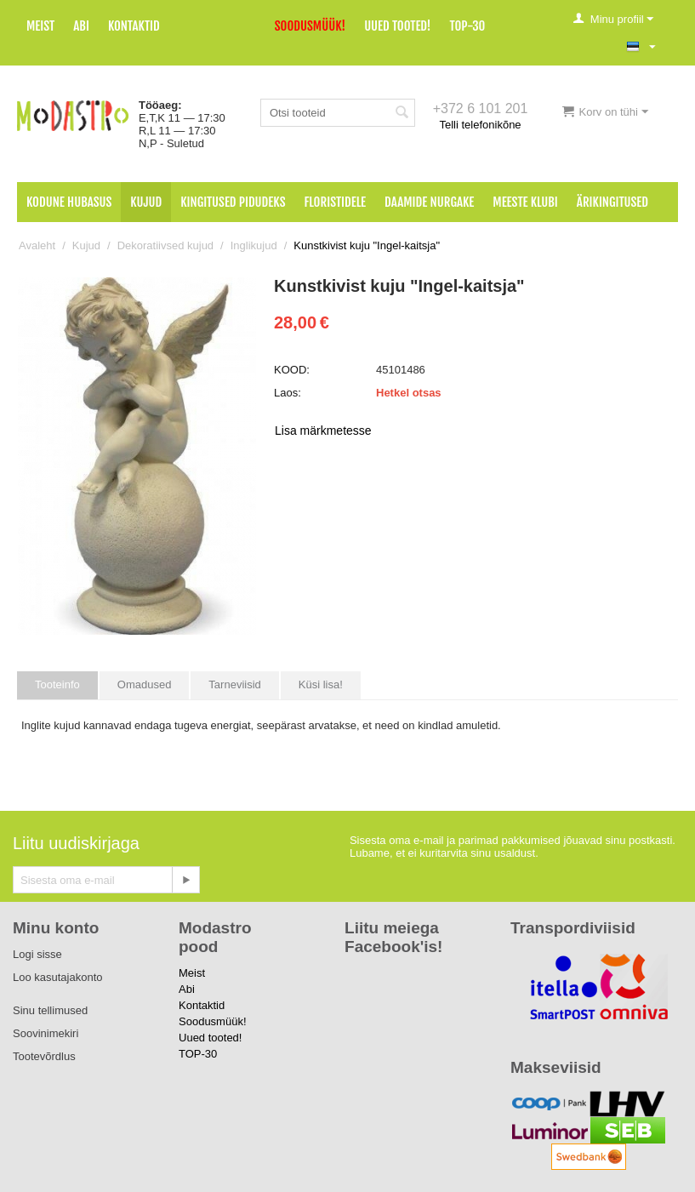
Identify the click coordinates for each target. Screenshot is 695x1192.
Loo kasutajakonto (58, 977)
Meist (40, 26)
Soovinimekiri (45, 1033)
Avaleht (37, 245)
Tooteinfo (57, 684)
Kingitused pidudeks (232, 202)
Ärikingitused (612, 202)
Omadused (144, 684)
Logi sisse (37, 954)
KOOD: (292, 369)
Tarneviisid (234, 684)
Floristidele (336, 202)
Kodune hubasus (68, 202)
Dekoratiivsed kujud (165, 245)
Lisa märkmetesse (323, 430)
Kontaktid (134, 26)
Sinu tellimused (50, 1010)
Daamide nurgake (429, 202)
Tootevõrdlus (44, 1056)
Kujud (146, 202)
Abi (81, 26)
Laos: (287, 392)
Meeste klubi (525, 202)
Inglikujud (254, 245)
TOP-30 (468, 26)
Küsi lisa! (321, 684)
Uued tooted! (397, 26)
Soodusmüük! (310, 26)
